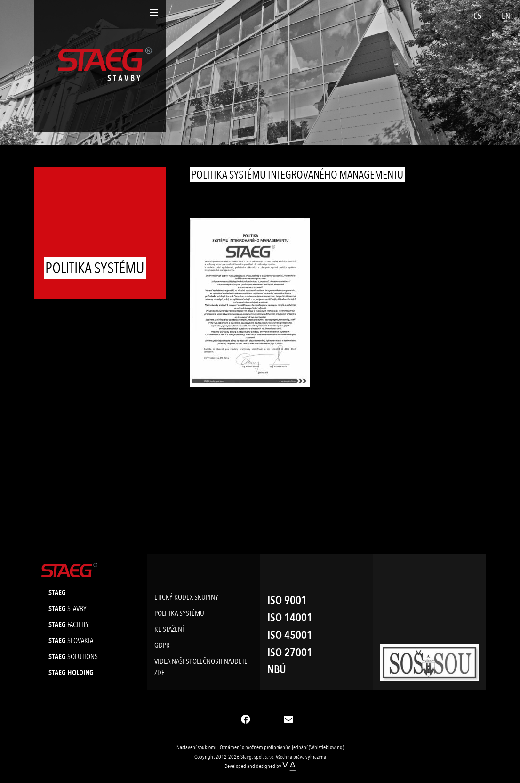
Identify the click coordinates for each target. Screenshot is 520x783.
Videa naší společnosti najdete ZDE (201, 667)
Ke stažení (169, 629)
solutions (73, 657)
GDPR (162, 645)
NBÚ (276, 669)
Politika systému (179, 613)
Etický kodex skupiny (186, 597)
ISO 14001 (289, 618)
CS (477, 16)
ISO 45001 (289, 635)
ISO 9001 (287, 600)
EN (506, 16)
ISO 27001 (289, 653)
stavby (67, 609)
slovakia (70, 641)
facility (68, 625)
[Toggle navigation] (154, 13)
